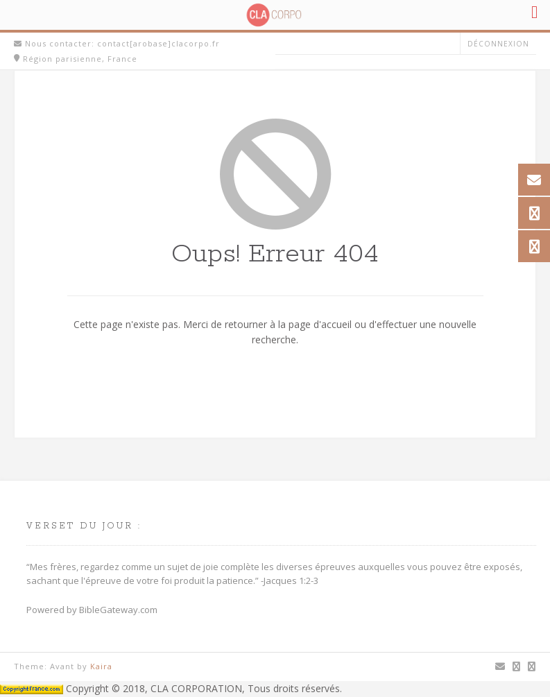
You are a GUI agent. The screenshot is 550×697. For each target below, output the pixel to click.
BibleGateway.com (118, 609)
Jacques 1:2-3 (291, 580)
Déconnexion (498, 44)
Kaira (101, 666)
